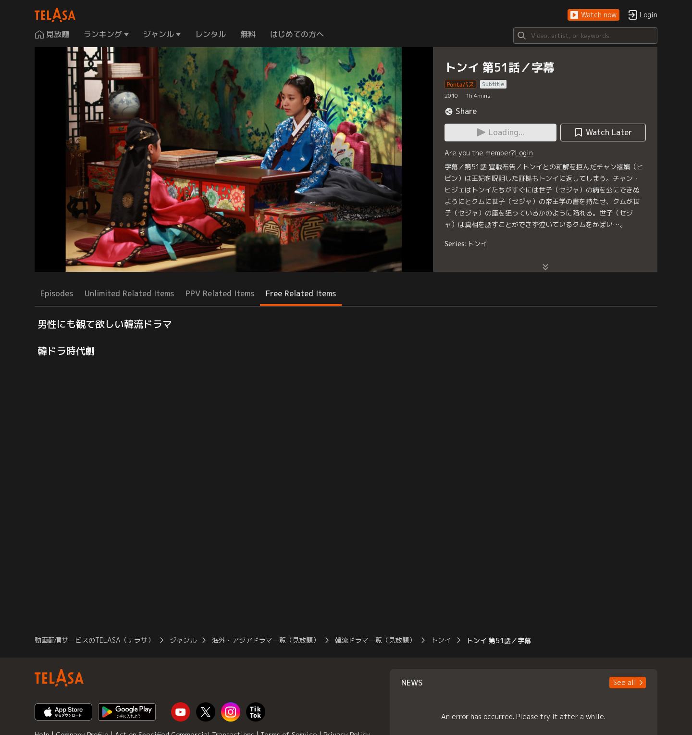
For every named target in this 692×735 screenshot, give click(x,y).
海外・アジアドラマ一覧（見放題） (266, 640)
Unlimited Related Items (129, 293)
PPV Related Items (219, 293)
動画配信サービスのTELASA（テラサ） (94, 640)
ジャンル (183, 640)
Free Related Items (301, 293)
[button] (593, 15)
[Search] (585, 35)
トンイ (477, 243)
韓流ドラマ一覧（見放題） (375, 640)
